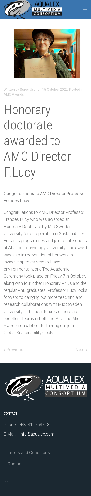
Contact (15, 463)
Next (81, 349)
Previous (13, 349)
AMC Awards (14, 94)
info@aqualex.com (37, 433)
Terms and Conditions (29, 452)
